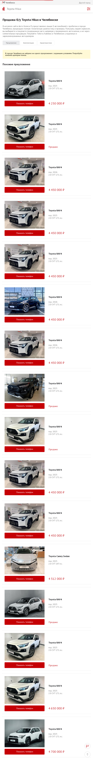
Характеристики (46, 43)
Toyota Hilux (14, 9)
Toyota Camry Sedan (59, 556)
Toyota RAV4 (55, 80)
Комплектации (28, 43)
